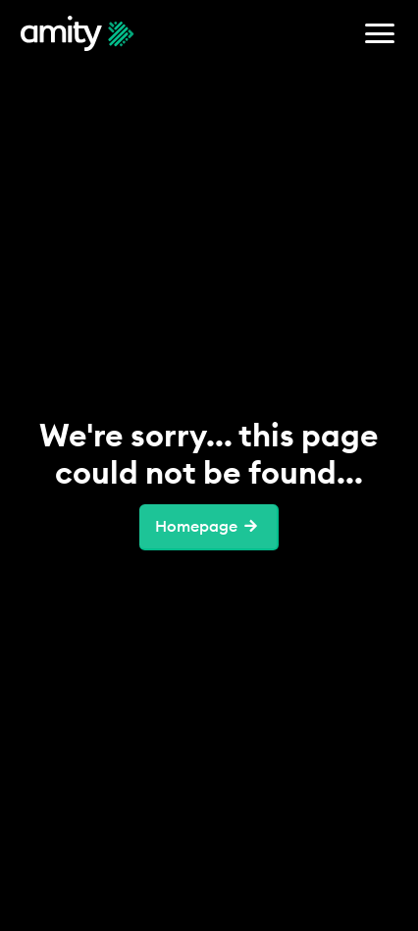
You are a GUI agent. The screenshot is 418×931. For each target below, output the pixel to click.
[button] (379, 33)
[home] (77, 33)
